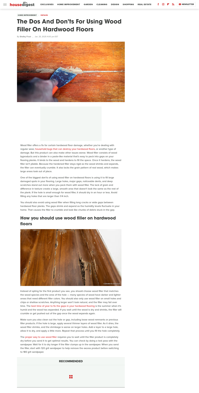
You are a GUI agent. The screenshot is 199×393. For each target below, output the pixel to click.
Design (115, 4)
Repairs (44, 15)
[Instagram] (163, 5)
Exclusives (46, 4)
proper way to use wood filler (41, 337)
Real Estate (144, 4)
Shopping (128, 4)
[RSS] (173, 5)
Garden (88, 4)
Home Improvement (68, 4)
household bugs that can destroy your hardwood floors (65, 149)
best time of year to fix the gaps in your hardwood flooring (63, 306)
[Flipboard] (168, 5)
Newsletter (186, 4)
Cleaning (101, 4)
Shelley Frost (25, 36)
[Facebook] (158, 5)
